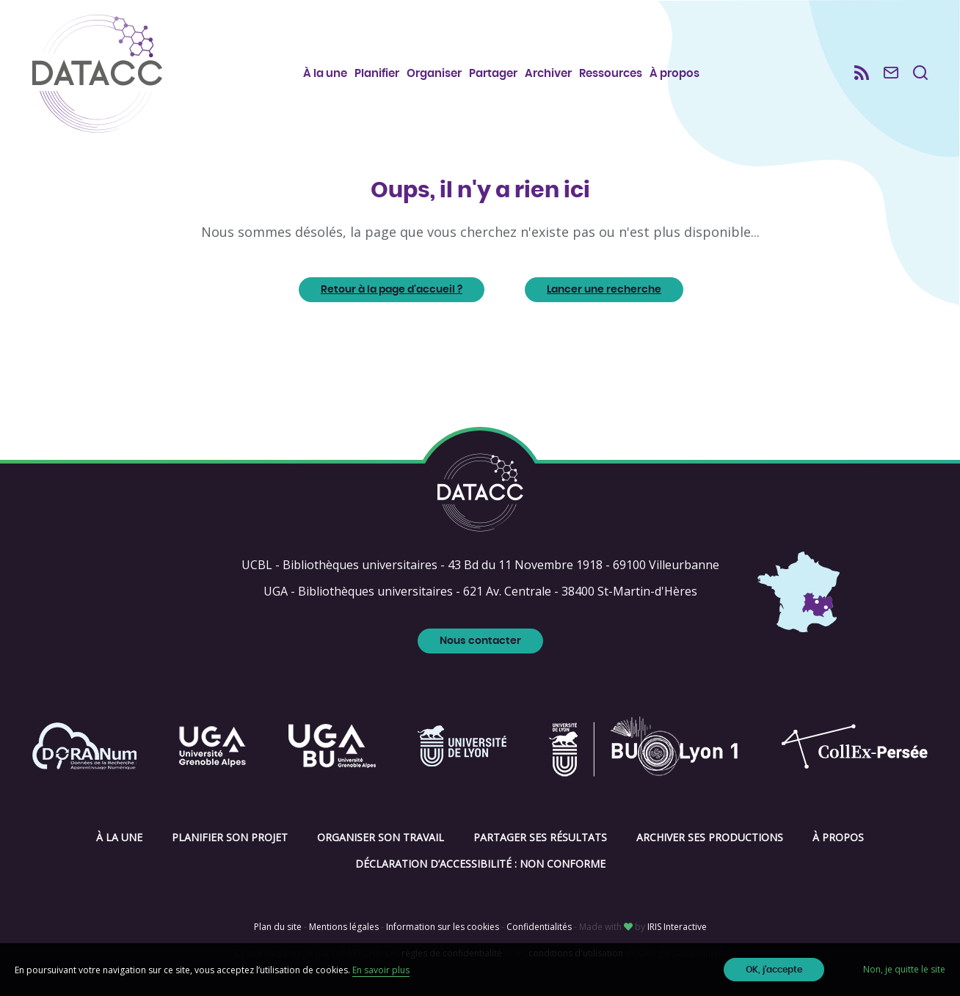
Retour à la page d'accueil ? (391, 290)
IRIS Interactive (677, 926)
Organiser (434, 73)
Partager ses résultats (540, 837)
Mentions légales (344, 926)
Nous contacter (480, 641)
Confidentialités (539, 926)
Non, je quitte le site (904, 969)
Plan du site (278, 926)
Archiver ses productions (709, 837)
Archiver (548, 73)
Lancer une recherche (604, 290)
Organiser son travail (380, 837)
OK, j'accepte (774, 969)
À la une (325, 73)
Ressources (610, 73)
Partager (493, 73)
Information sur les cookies (442, 926)
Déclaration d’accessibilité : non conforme (480, 864)
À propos (674, 73)
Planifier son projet (230, 837)
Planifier (376, 73)
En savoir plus (381, 970)
